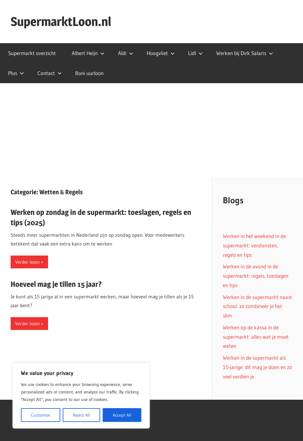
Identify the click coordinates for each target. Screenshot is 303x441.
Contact (49, 73)
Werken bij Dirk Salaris (244, 53)
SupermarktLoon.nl (61, 21)
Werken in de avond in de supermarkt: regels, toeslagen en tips (255, 275)
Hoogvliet (161, 53)
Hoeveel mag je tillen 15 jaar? (56, 284)
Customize (40, 415)
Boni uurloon (89, 73)
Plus (16, 73)
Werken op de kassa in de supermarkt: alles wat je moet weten (256, 336)
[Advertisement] (151, 130)
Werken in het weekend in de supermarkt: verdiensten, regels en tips (254, 245)
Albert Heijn (88, 53)
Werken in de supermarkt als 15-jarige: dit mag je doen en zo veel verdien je (257, 367)
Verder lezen (27, 262)
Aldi (125, 53)
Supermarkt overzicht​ (32, 53)
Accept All (122, 415)
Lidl (195, 53)
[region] (81, 395)
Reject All (81, 415)
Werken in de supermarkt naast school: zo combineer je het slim (257, 306)
